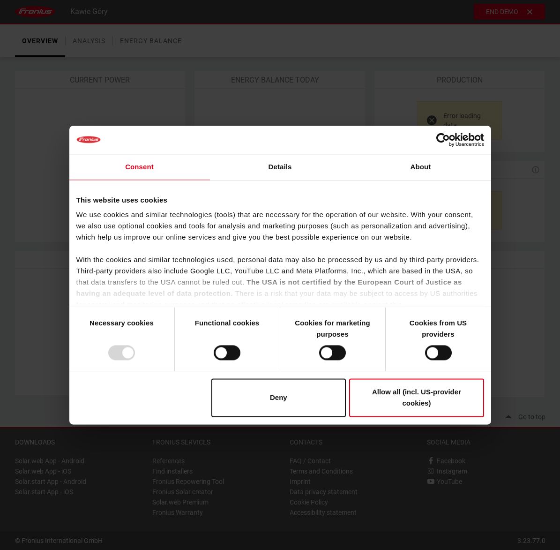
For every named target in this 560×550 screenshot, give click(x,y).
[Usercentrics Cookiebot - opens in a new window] (443, 140)
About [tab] (421, 167)
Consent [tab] (139, 167)
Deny (278, 397)
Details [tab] (280, 167)
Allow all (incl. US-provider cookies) (416, 397)
